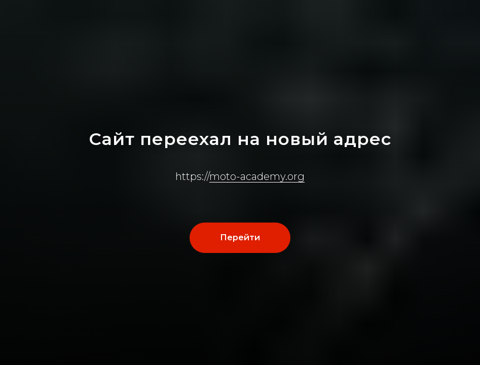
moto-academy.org (257, 176)
